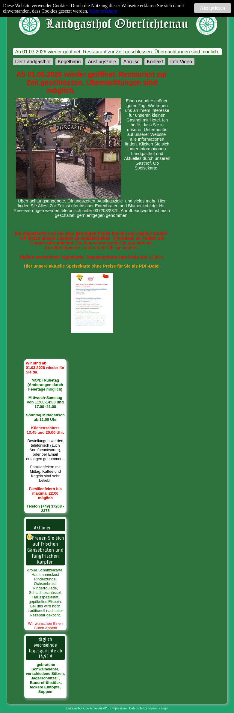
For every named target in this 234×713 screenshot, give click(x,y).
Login (164, 708)
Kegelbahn (69, 61)
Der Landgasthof (33, 61)
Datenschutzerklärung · (145, 708)
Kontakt (155, 61)
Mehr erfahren (103, 10)
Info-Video (181, 61)
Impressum (119, 708)
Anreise (131, 61)
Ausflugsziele (102, 61)
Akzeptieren (212, 7)
